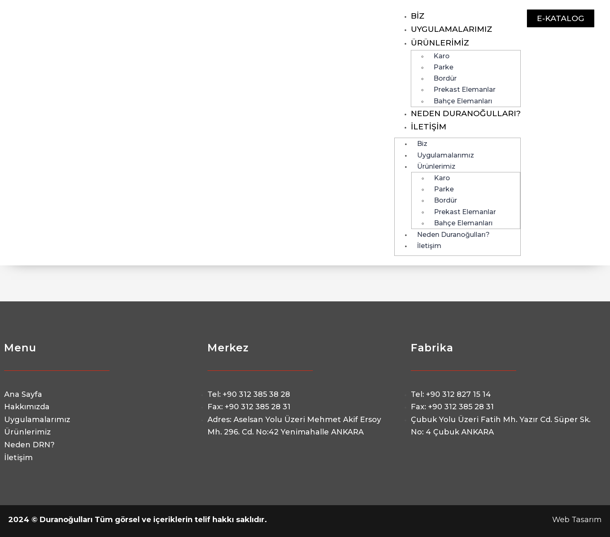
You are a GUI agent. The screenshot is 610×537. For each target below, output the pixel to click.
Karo (442, 56)
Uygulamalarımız (451, 29)
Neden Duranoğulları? (466, 113)
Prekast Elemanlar (465, 89)
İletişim (428, 126)
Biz (417, 16)
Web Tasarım (577, 519)
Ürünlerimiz (440, 43)
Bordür (445, 78)
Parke (443, 67)
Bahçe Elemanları (463, 101)
